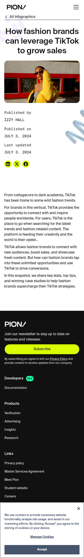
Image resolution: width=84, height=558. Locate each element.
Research (11, 438)
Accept (42, 549)
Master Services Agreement (24, 471)
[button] (75, 7)
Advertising (12, 421)
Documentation (15, 388)
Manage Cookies (42, 537)
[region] (42, 530)
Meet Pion (11, 479)
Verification (12, 413)
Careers (10, 496)
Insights (10, 429)
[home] (15, 7)
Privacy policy (14, 463)
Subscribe (42, 349)
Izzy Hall (14, 119)
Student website (16, 488)
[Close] (79, 508)
